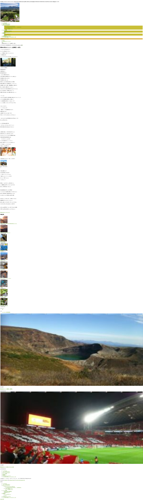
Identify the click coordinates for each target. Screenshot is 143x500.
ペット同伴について (9, 489)
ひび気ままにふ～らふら (6, 475)
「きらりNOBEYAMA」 (6, 471)
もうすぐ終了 (2, 269)
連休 (9, 312)
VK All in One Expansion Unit (20, 480)
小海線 (1, 287)
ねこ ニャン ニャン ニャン (5, 278)
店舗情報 (3, 474)
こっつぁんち (4, 470)
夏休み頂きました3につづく (5, 212)
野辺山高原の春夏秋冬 (8, 491)
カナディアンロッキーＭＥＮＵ (9, 486)
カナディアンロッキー (6, 472)
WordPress (5, 480)
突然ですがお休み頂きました (5, 232)
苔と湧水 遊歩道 (3, 296)
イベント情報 (4, 473)
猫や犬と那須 (2, 241)
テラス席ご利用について (8, 488)
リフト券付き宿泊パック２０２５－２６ (9, 476)
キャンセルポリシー (7, 494)
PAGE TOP (2, 499)
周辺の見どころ (7, 492)
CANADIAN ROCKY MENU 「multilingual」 (14, 487)
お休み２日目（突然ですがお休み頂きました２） (8, 223)
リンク (5, 495)
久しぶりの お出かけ (4, 305)
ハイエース (4, 312)
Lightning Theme (11, 480)
